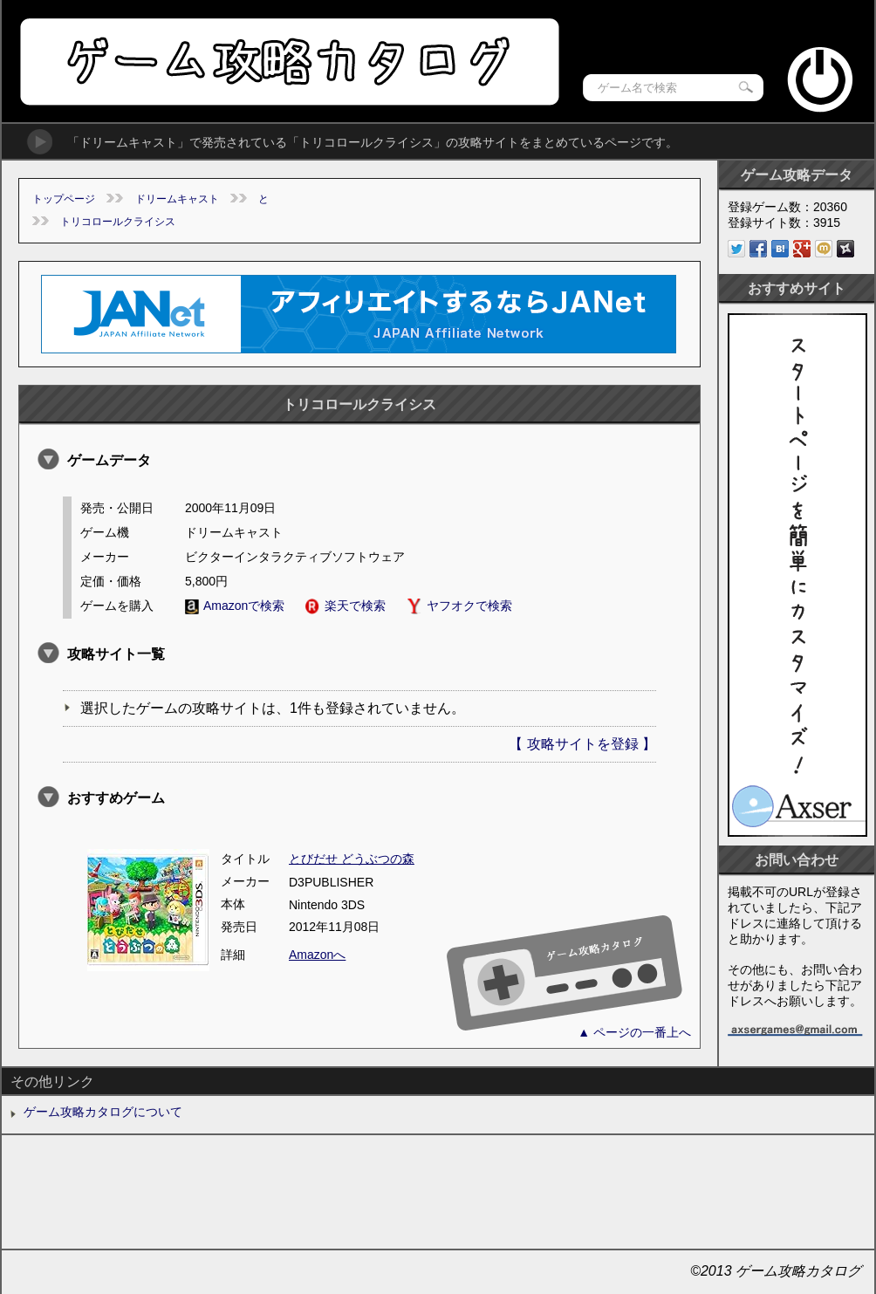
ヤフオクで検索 (459, 606)
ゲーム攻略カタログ (288, 61)
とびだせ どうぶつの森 (351, 859)
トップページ (63, 199)
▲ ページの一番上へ (634, 1032)
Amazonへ (317, 955)
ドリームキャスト (177, 199)
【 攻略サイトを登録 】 (582, 743)
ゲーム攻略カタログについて (103, 1112)
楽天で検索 (345, 606)
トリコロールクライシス (117, 222)
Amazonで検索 (234, 606)
